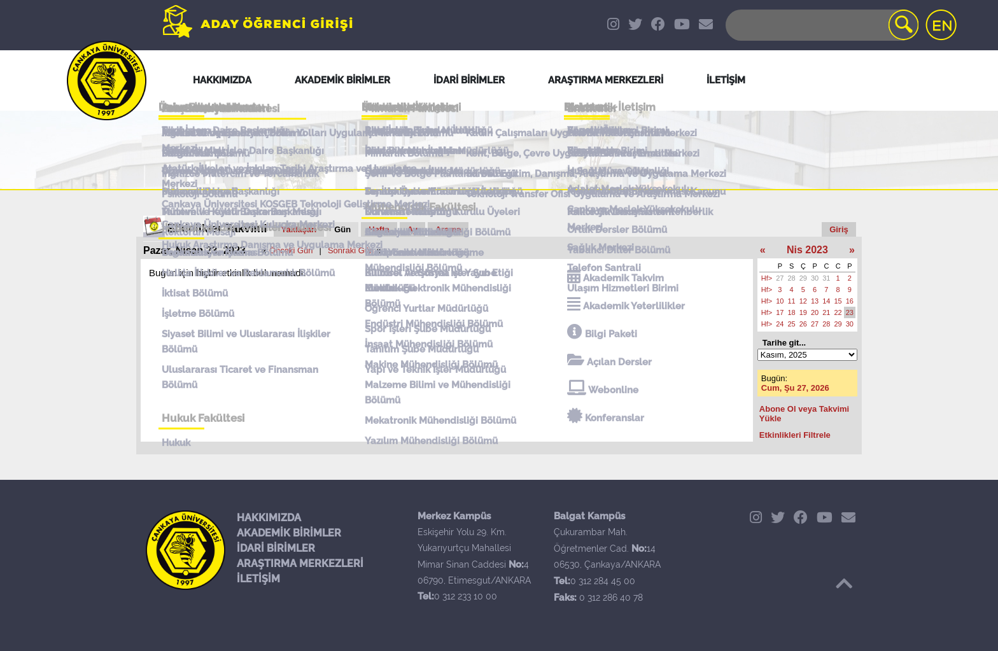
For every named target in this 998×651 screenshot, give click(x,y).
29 (803, 278)
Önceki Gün (291, 250)
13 (815, 301)
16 (850, 301)
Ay (412, 229)
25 (792, 324)
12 (803, 301)
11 (792, 301)
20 (815, 312)
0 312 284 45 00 (602, 581)
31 (826, 278)
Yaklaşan (299, 229)
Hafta (379, 229)
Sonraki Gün (351, 250)
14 (826, 301)
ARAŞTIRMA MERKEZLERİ (300, 563)
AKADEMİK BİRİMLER (289, 533)
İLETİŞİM (258, 579)
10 (780, 301)
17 (780, 312)
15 (838, 301)
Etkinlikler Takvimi (217, 228)
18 (792, 312)
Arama (448, 229)
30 (815, 278)
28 (792, 278)
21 (826, 312)
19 (803, 312)
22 (838, 312)
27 (780, 278)
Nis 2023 (807, 249)
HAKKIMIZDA (269, 518)
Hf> (766, 278)
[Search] (821, 25)
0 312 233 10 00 (465, 596)
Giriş (838, 229)
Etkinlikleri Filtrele (795, 435)
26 (803, 324)
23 (850, 312)
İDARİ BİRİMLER (276, 548)
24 (780, 324)
